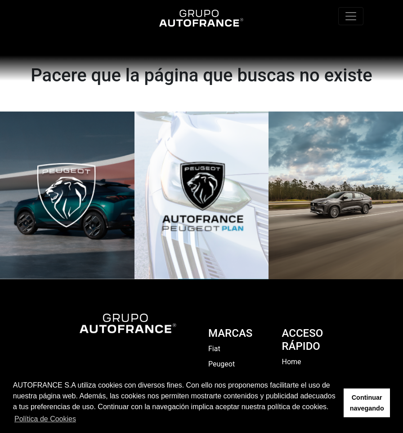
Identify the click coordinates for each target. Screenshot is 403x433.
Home (291, 361)
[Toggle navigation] (350, 16)
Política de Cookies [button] (45, 419)
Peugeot (221, 364)
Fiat (214, 348)
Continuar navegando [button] (367, 403)
